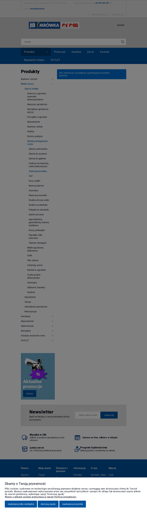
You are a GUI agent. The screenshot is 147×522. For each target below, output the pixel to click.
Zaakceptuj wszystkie (72, 504)
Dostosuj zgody (48, 504)
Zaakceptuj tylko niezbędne (21, 504)
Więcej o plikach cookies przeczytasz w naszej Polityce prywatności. (41, 497)
